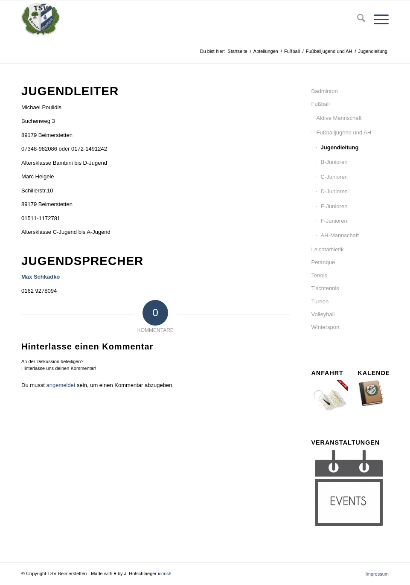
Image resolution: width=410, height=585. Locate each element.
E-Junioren (334, 206)
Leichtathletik (327, 249)
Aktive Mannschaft (339, 118)
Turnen (320, 301)
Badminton (324, 91)
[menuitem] (357, 19)
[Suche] (357, 19)
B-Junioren (334, 162)
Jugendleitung (340, 147)
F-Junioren (334, 221)
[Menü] (377, 19)
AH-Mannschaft (340, 235)
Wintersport (325, 327)
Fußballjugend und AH (344, 132)
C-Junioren (334, 177)
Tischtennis (325, 288)
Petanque (323, 262)
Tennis (319, 275)
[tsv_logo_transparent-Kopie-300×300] (40, 19)
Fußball (320, 104)
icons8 (165, 573)
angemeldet (61, 385)
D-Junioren (334, 191)
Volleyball (323, 314)
